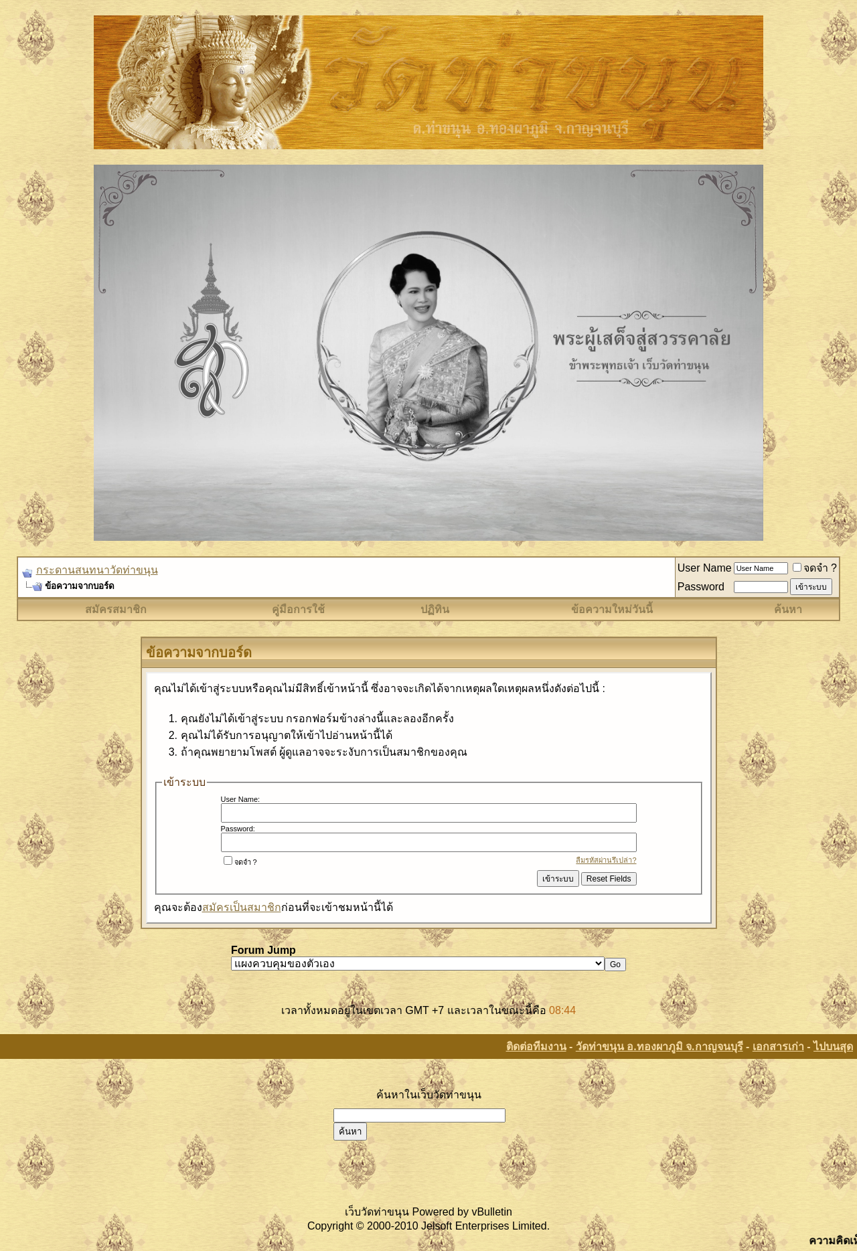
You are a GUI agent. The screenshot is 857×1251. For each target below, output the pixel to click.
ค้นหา (788, 609)
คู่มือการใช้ (298, 609)
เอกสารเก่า (778, 1046)
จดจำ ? (815, 568)
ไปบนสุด (833, 1046)
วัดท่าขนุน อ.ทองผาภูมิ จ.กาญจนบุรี (659, 1046)
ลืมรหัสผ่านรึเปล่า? (606, 860)
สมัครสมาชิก (116, 609)
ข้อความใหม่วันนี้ (612, 609)
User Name (705, 568)
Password (701, 586)
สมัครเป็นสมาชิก (241, 907)
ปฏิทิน (434, 609)
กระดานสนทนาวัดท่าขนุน (97, 570)
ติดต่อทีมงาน (536, 1046)
